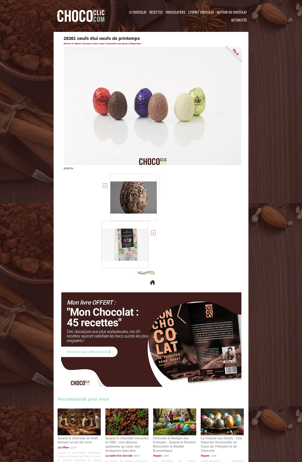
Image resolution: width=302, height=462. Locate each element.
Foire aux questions (212, 437)
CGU (111, 437)
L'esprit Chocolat (201, 12)
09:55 (133, 381)
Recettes (156, 12)
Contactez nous (70, 437)
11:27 (71, 377)
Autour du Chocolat (232, 12)
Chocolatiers (175, 12)
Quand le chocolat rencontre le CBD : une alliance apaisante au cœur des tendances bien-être (126, 372)
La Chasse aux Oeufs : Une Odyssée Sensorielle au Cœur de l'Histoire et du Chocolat (220, 372)
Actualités (239, 19)
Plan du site (162, 437)
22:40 (212, 381)
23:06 (164, 385)
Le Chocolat (138, 12)
